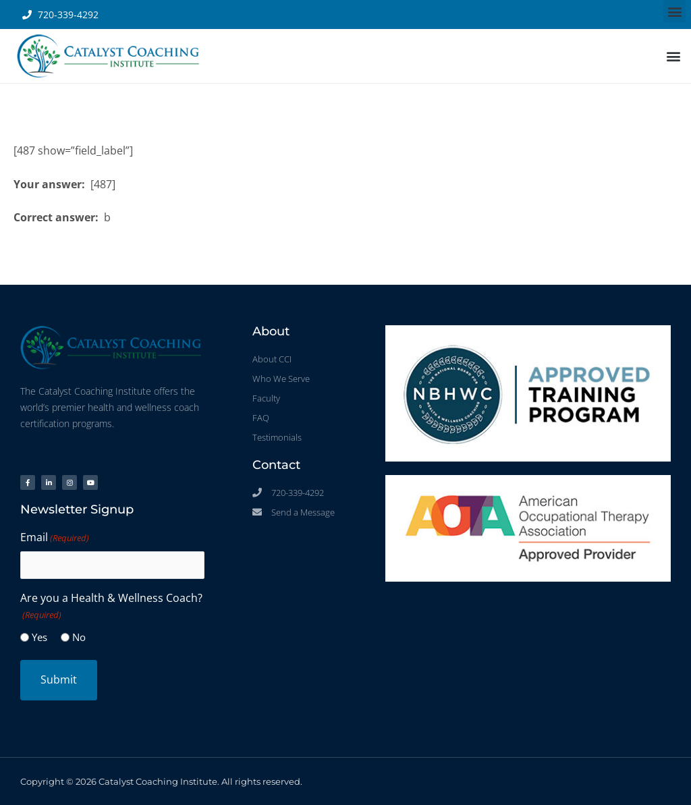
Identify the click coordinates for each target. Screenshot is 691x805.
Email (54, 538)
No (79, 637)
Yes (39, 637)
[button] (674, 11)
